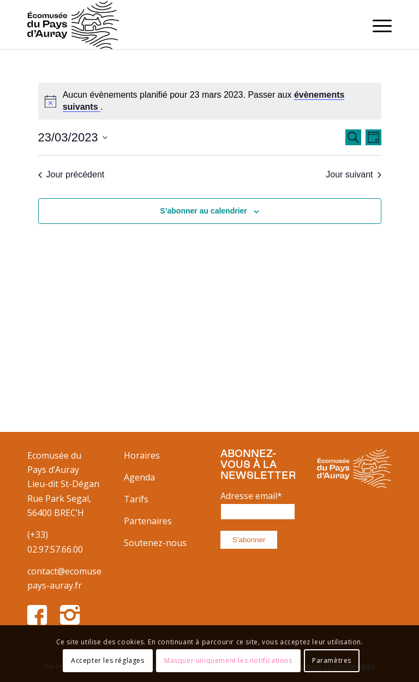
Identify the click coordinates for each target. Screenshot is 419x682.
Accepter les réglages (108, 660)
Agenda (139, 477)
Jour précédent (71, 174)
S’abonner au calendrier (203, 210)
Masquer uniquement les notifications (228, 660)
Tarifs (136, 499)
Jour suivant (353, 174)
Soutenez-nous (155, 543)
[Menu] (377, 24)
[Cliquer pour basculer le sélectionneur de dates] (72, 137)
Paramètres (331, 660)
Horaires (142, 455)
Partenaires (148, 521)
